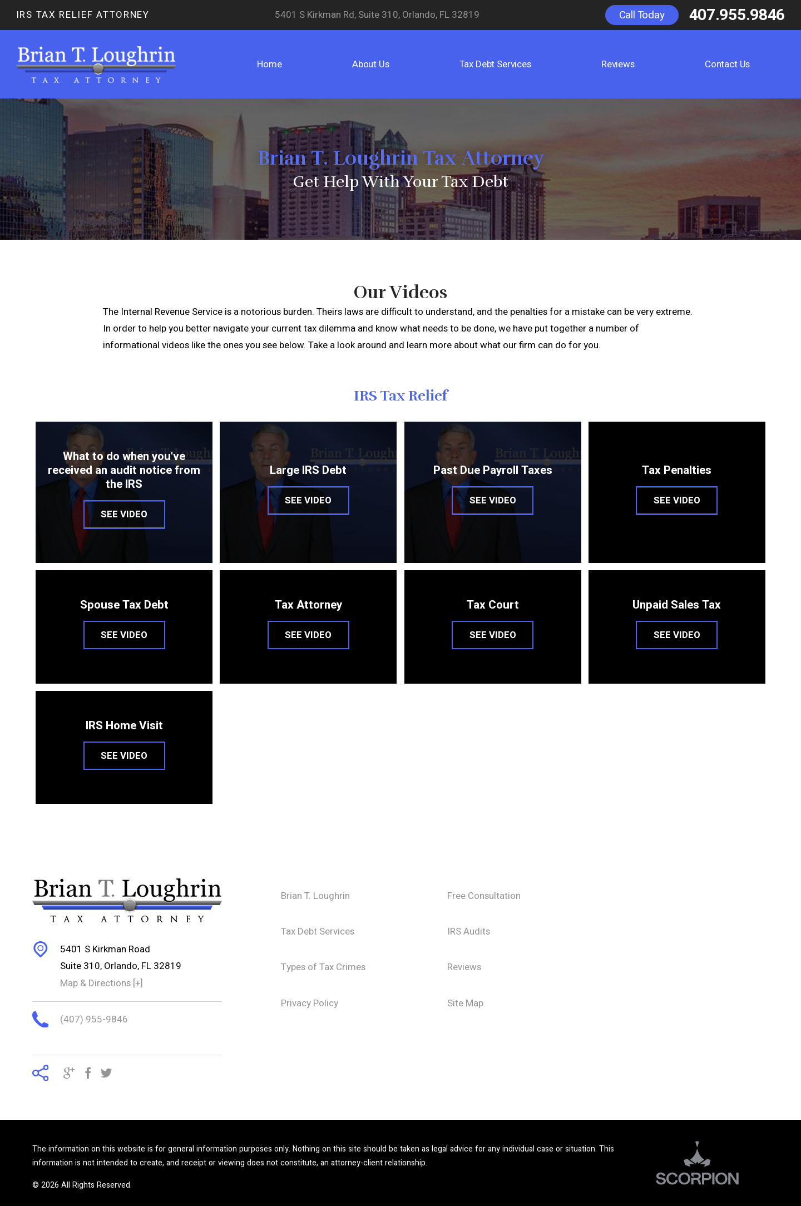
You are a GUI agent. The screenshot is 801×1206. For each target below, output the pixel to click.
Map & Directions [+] (101, 983)
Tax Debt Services (495, 64)
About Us (370, 64)
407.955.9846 (737, 15)
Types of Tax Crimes (323, 967)
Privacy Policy (309, 1003)
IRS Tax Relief (401, 396)
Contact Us (727, 64)
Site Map (465, 1003)
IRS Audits (468, 931)
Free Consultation (484, 896)
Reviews (618, 64)
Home (269, 64)
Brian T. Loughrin (315, 896)
